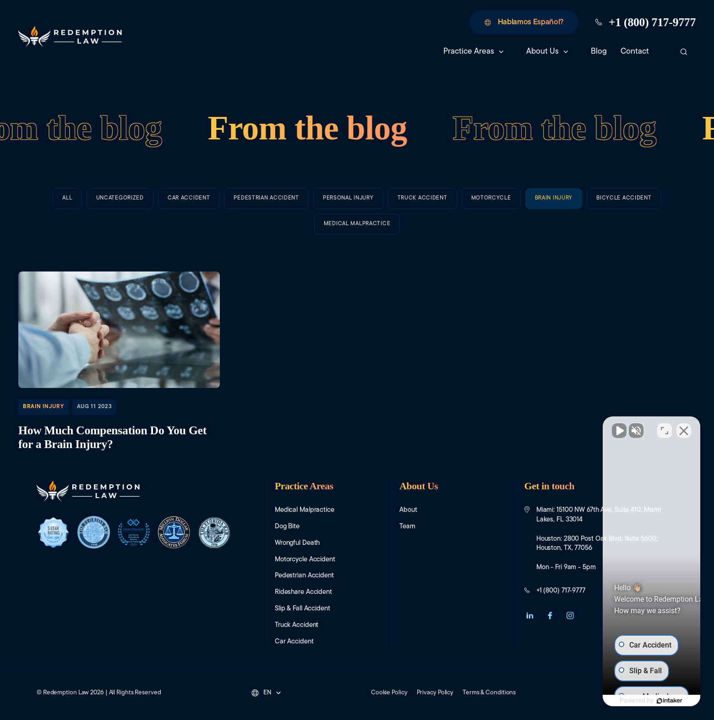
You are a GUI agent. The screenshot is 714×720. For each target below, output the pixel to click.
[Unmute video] (552, 427)
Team (407, 526)
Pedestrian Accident (266, 205)
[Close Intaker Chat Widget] (683, 427)
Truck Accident (422, 228)
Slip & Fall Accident (302, 608)
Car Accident (189, 200)
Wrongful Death (297, 543)
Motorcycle (491, 242)
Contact (639, 51)
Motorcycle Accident (305, 559)
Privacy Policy (435, 693)
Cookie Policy (389, 693)
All (67, 198)
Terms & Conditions (489, 693)
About (408, 510)
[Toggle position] (664, 427)
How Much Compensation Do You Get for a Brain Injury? (119, 362)
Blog (599, 51)
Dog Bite (287, 526)
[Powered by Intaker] (636, 700)
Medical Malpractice (304, 510)
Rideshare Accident (303, 592)
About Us (542, 51)
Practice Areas (468, 51)
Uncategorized (120, 198)
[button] (529, 615)
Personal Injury (348, 213)
